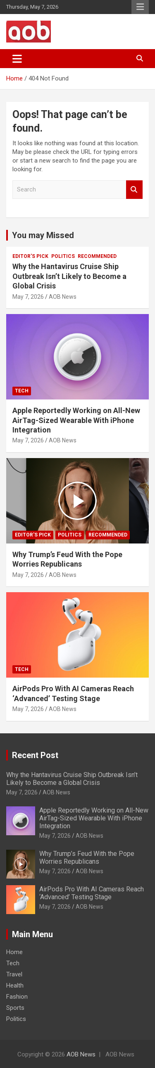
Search (134, 189)
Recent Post (35, 755)
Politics (63, 256)
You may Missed (43, 235)
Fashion (17, 996)
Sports (15, 1007)
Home (14, 952)
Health (15, 985)
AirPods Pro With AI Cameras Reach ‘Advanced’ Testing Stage (91, 893)
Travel (14, 974)
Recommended (97, 256)
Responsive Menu (140, 7)
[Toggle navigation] (17, 58)
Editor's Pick (30, 256)
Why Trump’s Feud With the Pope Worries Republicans (86, 857)
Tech (22, 391)
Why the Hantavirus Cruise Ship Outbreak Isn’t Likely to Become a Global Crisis (69, 276)
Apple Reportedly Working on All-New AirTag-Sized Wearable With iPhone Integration (76, 420)
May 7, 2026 (28, 296)
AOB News (62, 296)
